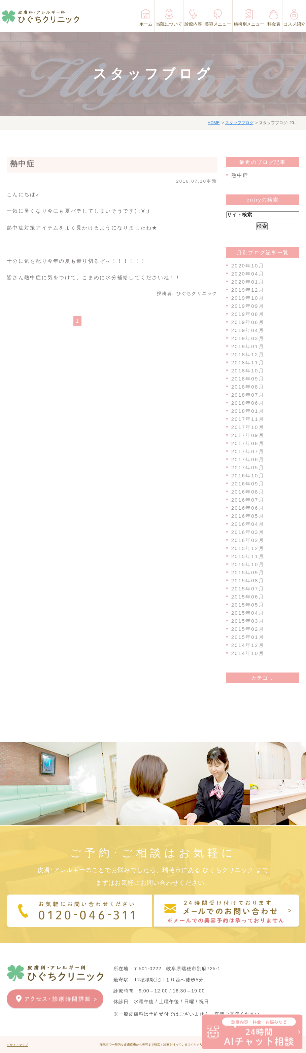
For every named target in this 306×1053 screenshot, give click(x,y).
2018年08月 (247, 387)
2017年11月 (247, 419)
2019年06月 (247, 322)
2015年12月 (247, 548)
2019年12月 (247, 290)
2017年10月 (247, 427)
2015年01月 (247, 637)
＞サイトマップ (17, 1045)
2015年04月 (247, 613)
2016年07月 (247, 500)
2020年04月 (247, 274)
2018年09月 (247, 379)
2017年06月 (247, 459)
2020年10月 (247, 265)
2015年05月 (247, 605)
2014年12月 (247, 645)
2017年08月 (247, 443)
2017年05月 (247, 467)
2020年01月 (247, 282)
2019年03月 (247, 338)
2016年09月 (247, 483)
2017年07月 (247, 451)
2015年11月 (247, 556)
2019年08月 (247, 314)
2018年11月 (247, 362)
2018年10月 (247, 370)
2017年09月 (247, 435)
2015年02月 (247, 629)
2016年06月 (247, 508)
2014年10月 (247, 653)
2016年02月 (247, 540)
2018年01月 (247, 411)
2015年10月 (247, 564)
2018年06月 (247, 403)
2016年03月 (247, 532)
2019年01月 (247, 346)
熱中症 (22, 163)
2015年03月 (247, 621)
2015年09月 (247, 572)
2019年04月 (247, 330)
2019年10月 (247, 298)
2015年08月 (247, 580)
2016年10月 (247, 475)
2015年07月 (247, 588)
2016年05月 (247, 516)
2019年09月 (247, 306)
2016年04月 (247, 524)
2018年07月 (247, 395)
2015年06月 (247, 597)
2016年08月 (247, 492)
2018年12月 (247, 354)
